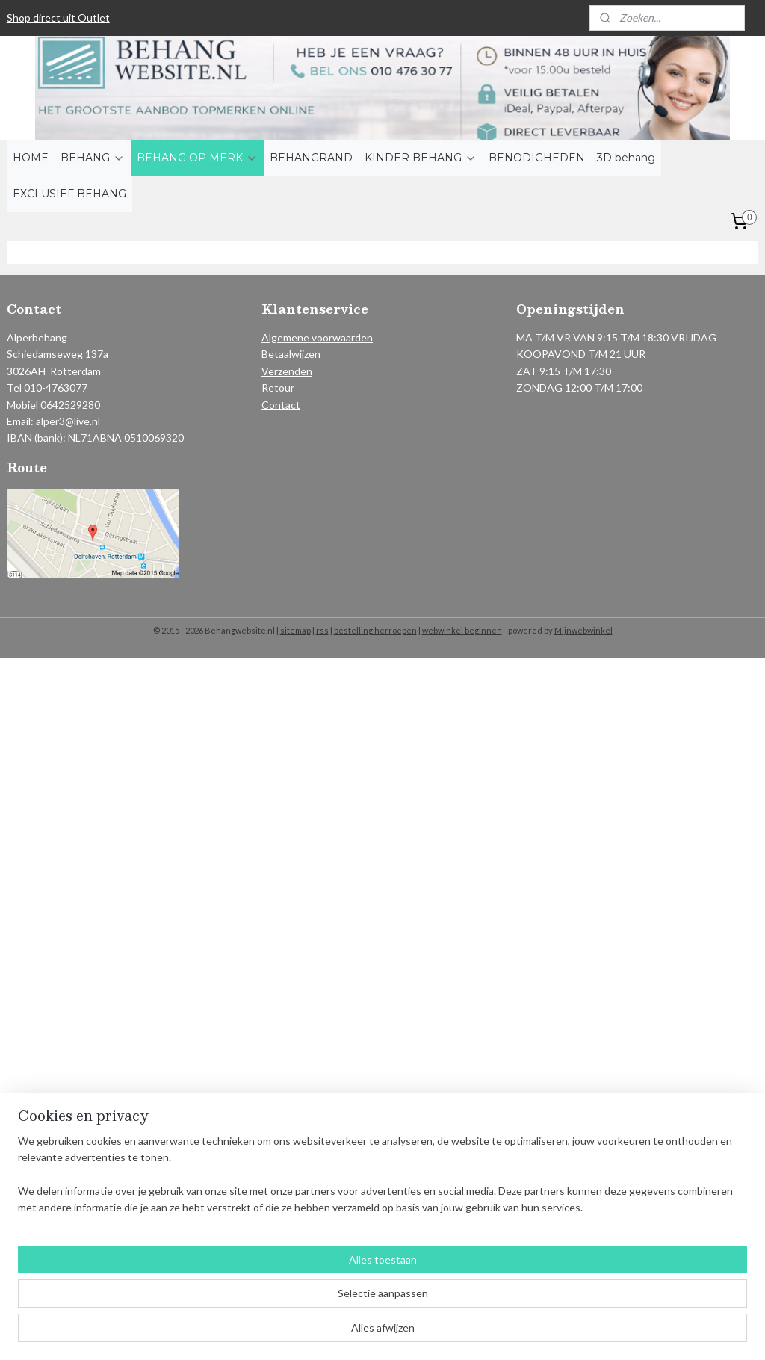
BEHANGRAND (311, 157)
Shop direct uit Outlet (58, 17)
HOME (31, 157)
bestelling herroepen (375, 630)
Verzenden (286, 371)
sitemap (295, 630)
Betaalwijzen (290, 353)
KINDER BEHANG (421, 157)
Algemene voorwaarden (317, 337)
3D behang (626, 157)
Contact (280, 404)
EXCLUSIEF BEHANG (69, 193)
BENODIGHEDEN (537, 157)
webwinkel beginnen (462, 630)
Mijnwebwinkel (583, 630)
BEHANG (93, 157)
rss (322, 630)
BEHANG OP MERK (197, 157)
